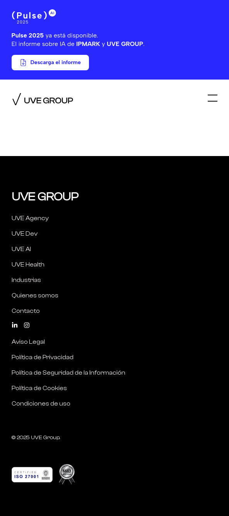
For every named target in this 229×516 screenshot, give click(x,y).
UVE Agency (30, 218)
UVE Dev (25, 233)
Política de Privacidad (42, 357)
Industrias (26, 280)
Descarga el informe (50, 62)
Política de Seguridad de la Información (68, 372)
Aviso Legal (28, 341)
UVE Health (28, 264)
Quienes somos (35, 295)
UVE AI (21, 249)
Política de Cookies (39, 388)
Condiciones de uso (41, 403)
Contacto (26, 310)
